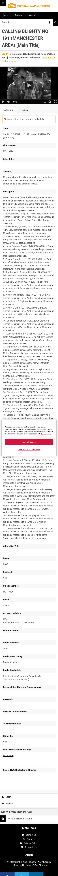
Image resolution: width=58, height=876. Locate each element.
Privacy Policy (31, 843)
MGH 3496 (8, 755)
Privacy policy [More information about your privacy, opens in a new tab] (46, 434)
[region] (28, 438)
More (31, 15)
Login (6, 796)
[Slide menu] (3, 3)
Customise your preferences (29, 449)
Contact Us (31, 834)
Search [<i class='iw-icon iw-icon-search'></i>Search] (55, 22)
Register (18, 15)
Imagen (29, 865)
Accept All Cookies (29, 442)
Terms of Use (31, 847)
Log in (6, 15)
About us (31, 839)
